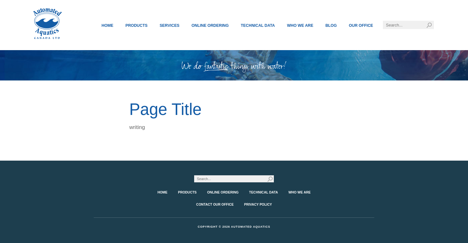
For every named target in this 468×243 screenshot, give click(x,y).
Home (107, 25)
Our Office (361, 25)
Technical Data (258, 25)
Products (136, 25)
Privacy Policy (258, 204)
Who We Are (300, 25)
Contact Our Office (215, 204)
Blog (331, 25)
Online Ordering (210, 25)
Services (169, 25)
